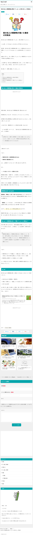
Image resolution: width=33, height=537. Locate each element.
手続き (3, 11)
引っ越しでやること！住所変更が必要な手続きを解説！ (8, 368)
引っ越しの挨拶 (5, 469)
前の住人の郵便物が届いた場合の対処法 (10, 77)
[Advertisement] (16, 101)
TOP (4, 528)
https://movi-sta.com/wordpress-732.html (9, 298)
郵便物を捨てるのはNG (7, 78)
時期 (3, 461)
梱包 (4, 475)
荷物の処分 (5, 478)
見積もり (4, 467)
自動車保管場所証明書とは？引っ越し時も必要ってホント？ (8, 346)
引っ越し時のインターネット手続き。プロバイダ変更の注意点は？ (8, 357)
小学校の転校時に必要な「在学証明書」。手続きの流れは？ (24, 357)
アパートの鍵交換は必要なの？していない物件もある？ (24, 368)
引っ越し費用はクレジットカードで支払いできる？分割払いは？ (24, 346)
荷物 (3, 472)
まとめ (4, 81)
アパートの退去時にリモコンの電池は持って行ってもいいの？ (9, 377)
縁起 (3, 483)
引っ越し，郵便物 (8, 327)
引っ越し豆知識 (5, 464)
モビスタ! (4, 2)
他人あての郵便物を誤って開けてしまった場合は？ (13, 80)
